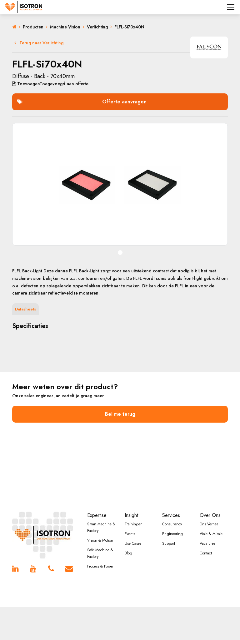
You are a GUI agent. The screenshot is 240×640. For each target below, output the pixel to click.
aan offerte (50, 84)
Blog (128, 553)
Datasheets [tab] (25, 309)
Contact (206, 553)
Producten (33, 27)
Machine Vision (65, 27)
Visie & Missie (211, 534)
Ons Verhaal (209, 524)
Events (130, 534)
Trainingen (133, 524)
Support (168, 543)
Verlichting (97, 27)
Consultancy (172, 524)
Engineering (172, 534)
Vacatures (207, 543)
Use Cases (133, 543)
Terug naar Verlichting (38, 43)
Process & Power (100, 566)
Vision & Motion (100, 540)
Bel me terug (120, 414)
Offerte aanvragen (82, 101)
